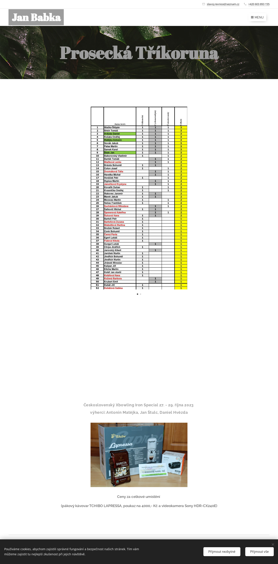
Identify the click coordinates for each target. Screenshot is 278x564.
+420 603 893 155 (258, 4)
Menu (257, 17)
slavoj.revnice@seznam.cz (223, 4)
